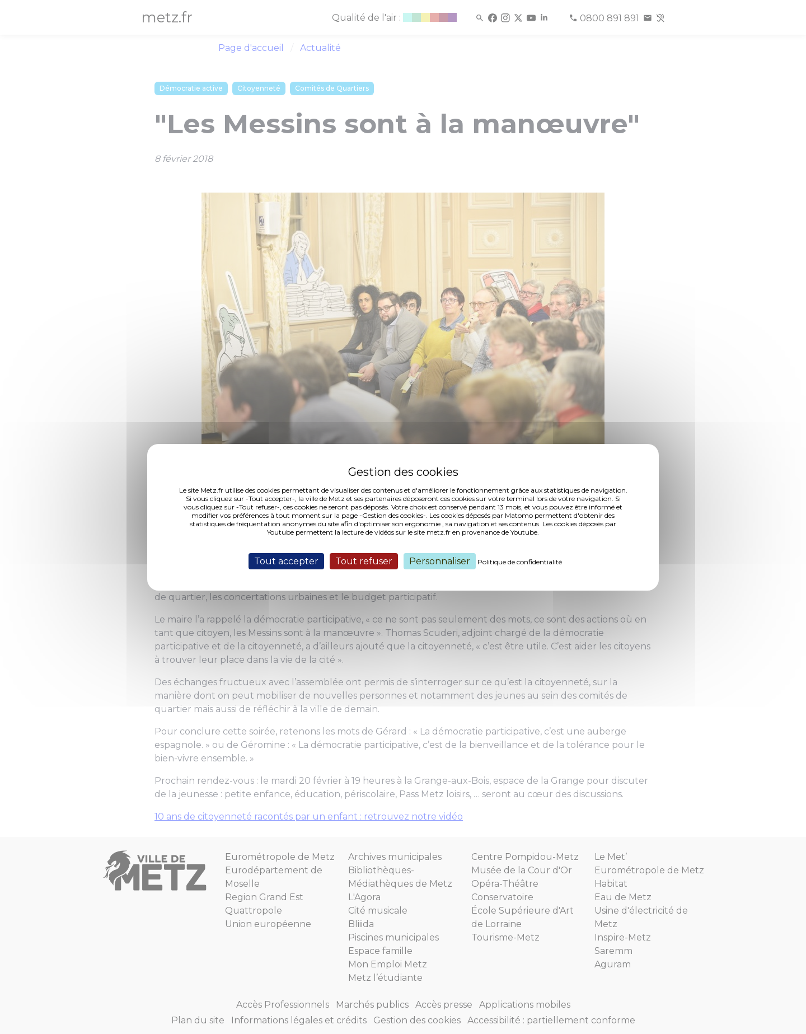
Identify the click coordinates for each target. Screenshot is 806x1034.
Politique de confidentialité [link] (519, 561)
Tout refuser (363, 560)
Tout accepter (286, 560)
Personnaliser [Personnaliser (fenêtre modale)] (439, 560)
